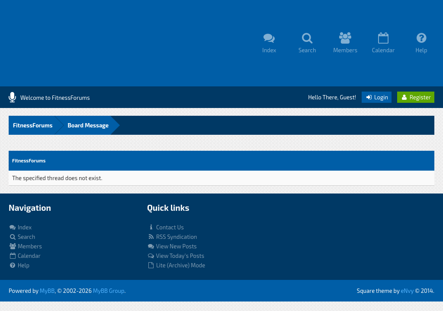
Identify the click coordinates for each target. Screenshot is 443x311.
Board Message (88, 125)
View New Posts (172, 246)
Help (19, 265)
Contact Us (165, 227)
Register (416, 97)
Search (22, 236)
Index (20, 227)
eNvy (407, 290)
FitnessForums (32, 125)
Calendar (25, 255)
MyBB (47, 290)
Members (25, 246)
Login (376, 97)
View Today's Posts (175, 255)
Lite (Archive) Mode (176, 265)
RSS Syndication (172, 236)
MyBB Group (109, 290)
